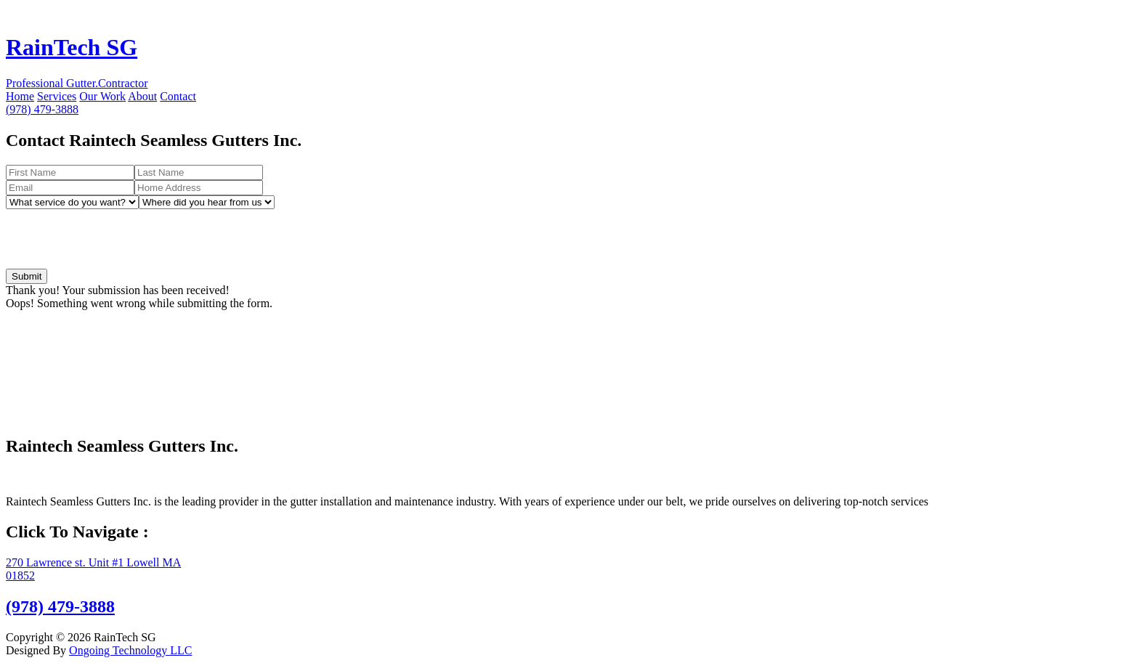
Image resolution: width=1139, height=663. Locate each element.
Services (56, 96)
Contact (178, 96)
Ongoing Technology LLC (130, 650)
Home (20, 96)
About (142, 96)
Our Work (102, 96)
